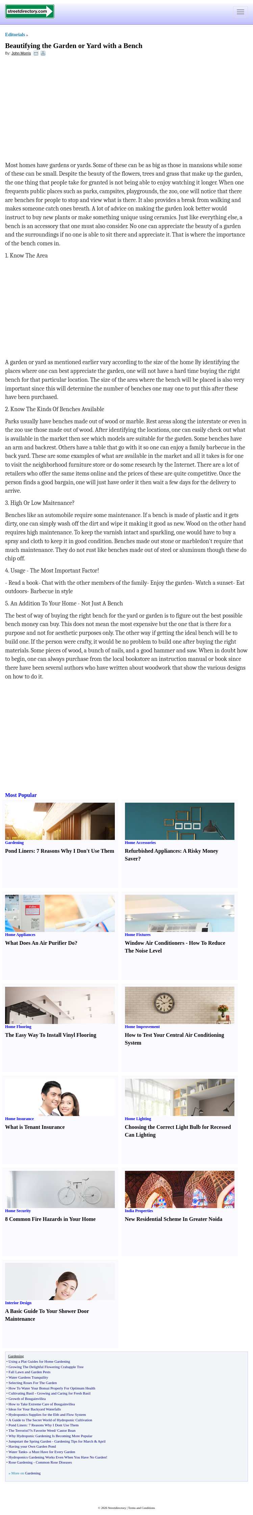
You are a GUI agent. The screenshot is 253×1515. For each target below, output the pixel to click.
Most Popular (21, 795)
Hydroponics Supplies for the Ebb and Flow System (47, 1414)
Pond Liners (19, 851)
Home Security (18, 1210)
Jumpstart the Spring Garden (29, 1441)
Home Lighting (138, 1118)
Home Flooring (18, 1026)
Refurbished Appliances (152, 851)
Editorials (15, 34)
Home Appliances (20, 934)
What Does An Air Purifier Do (40, 943)
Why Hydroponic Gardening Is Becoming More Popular (50, 1436)
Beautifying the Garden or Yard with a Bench (74, 46)
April (101, 1441)
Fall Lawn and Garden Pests (29, 1372)
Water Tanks (17, 1452)
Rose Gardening (20, 1462)
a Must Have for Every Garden (52, 1452)
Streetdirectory (117, 1508)
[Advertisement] (60, 110)
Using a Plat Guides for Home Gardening (39, 1361)
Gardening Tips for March (73, 1441)
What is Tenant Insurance (35, 1127)
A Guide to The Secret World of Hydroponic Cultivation (50, 1420)
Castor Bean (66, 1430)
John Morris (21, 53)
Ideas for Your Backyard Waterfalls (34, 1409)
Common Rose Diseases (54, 1462)
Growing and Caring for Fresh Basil (64, 1393)
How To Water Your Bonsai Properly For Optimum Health (51, 1388)
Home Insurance (19, 1118)
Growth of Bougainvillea (27, 1399)
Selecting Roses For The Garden (32, 1383)
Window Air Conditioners (154, 943)
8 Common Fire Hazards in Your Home (50, 1219)
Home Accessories (140, 842)
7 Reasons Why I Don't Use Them (75, 851)
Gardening (14, 842)
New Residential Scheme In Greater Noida (174, 1219)
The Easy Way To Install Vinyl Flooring (50, 1035)
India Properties (139, 1210)
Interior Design (18, 1302)
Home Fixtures (138, 934)
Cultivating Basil (21, 1393)
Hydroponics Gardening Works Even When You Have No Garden (57, 1457)
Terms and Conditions (141, 1508)
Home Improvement (142, 1026)
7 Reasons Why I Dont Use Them (54, 1425)
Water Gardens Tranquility (28, 1377)
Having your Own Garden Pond (32, 1446)
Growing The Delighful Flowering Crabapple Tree (45, 1367)
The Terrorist (18, 1430)
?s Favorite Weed (42, 1430)
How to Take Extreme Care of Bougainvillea (41, 1404)
